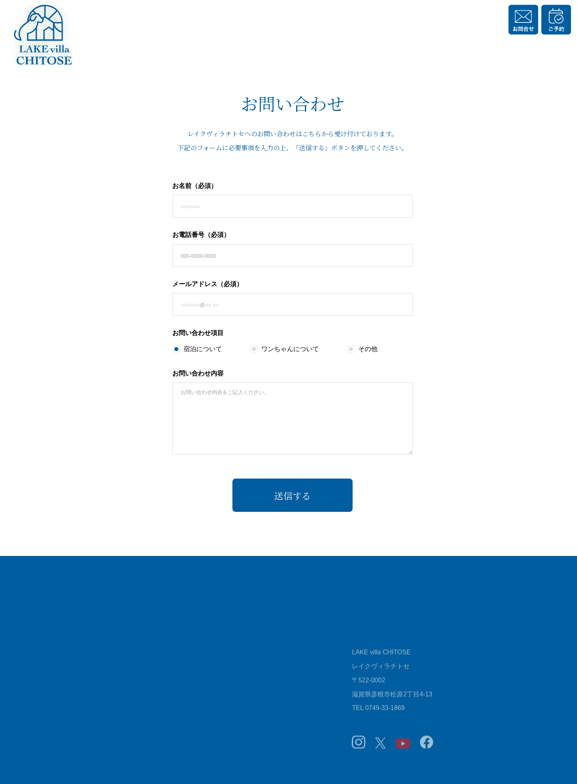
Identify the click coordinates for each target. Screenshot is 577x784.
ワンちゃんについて (284, 349)
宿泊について (197, 349)
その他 (362, 349)
